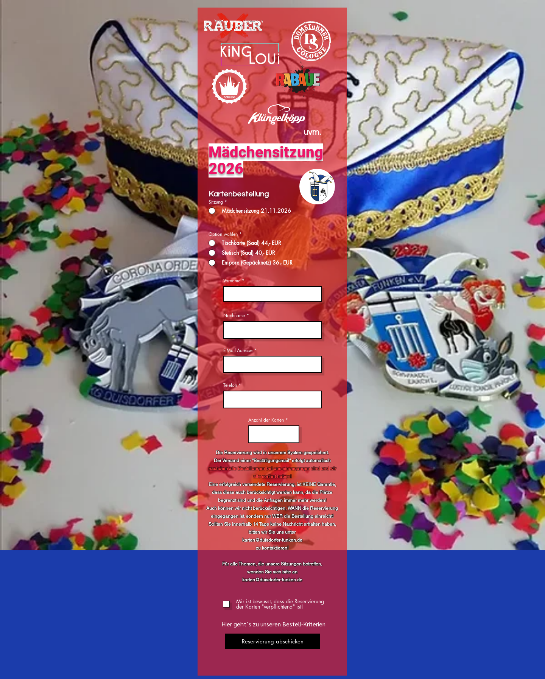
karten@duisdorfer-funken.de (272, 540)
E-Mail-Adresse (237, 350)
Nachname (234, 315)
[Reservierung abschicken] (272, 641)
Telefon (230, 385)
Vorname (231, 281)
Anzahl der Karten (266, 420)
